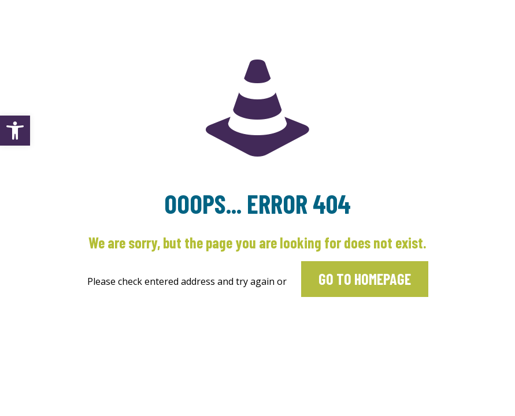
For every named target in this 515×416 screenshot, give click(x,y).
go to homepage (364, 279)
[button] (15, 131)
